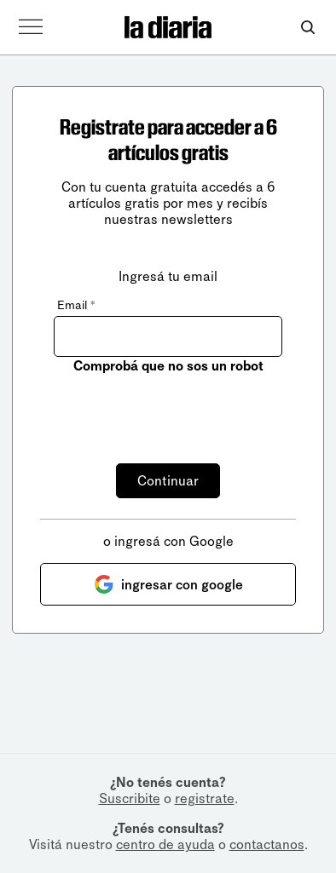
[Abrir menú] (30, 27)
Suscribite (129, 798)
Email (76, 305)
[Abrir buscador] (307, 27)
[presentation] (183, 409)
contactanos (266, 844)
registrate (205, 798)
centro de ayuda (165, 844)
